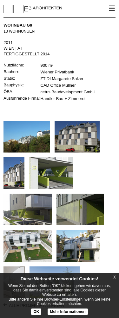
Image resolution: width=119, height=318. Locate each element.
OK (36, 311)
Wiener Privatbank (57, 72)
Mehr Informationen (67, 311)
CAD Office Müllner (58, 85)
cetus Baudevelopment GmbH (68, 92)
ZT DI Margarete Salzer (62, 78)
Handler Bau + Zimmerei (63, 98)
